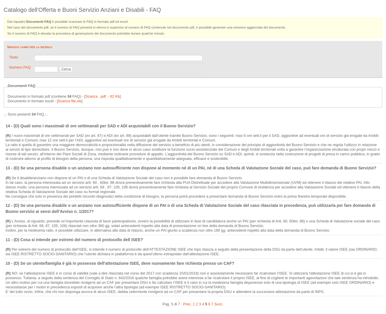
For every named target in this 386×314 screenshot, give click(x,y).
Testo (13, 57)
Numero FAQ (20, 67)
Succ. (219, 304)
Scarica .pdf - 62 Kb (102, 96)
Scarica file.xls (70, 101)
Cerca (66, 69)
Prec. (187, 304)
